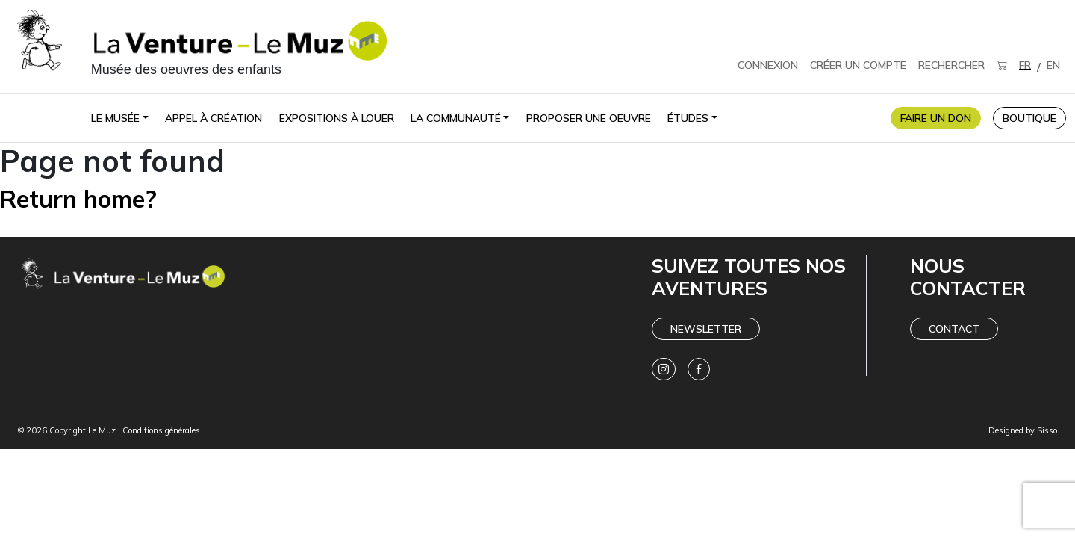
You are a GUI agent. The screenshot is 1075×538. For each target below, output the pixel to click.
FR (1025, 65)
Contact (954, 329)
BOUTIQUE (1029, 118)
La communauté (456, 118)
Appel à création (213, 118)
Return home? (78, 199)
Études (687, 118)
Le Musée (115, 118)
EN (1053, 65)
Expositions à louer (336, 118)
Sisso (1047, 430)
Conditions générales (161, 430)
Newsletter (705, 329)
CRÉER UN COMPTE (858, 65)
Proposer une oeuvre (588, 118)
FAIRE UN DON (935, 118)
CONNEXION (768, 65)
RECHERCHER (951, 65)
